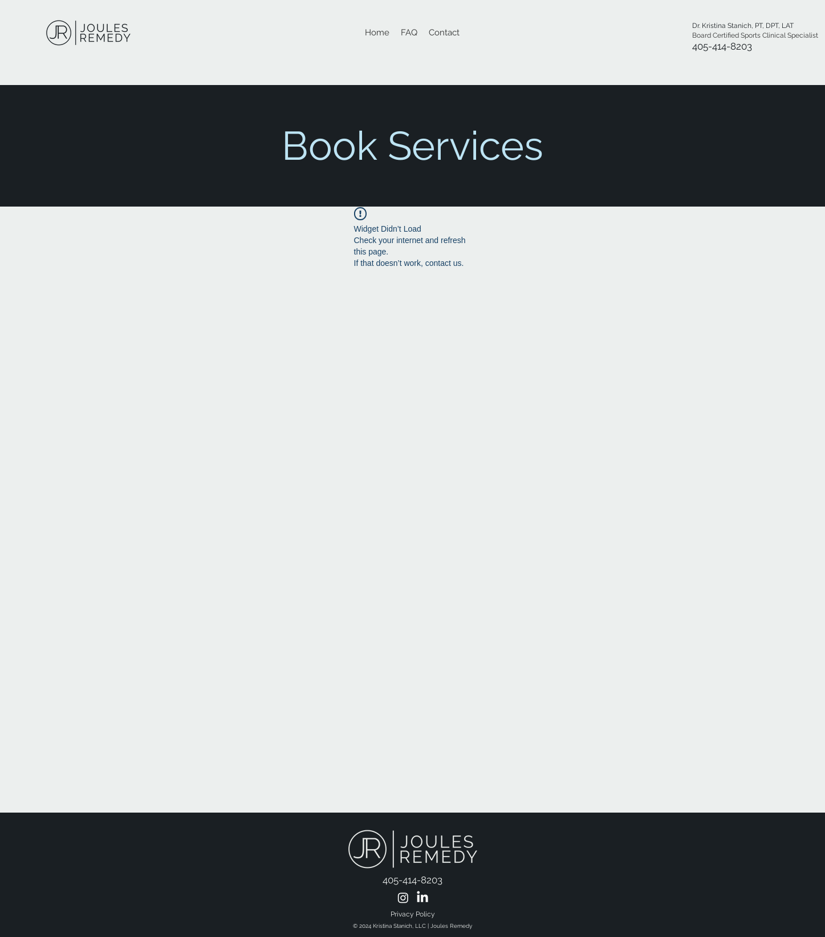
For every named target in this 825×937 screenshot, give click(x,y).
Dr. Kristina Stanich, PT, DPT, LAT (743, 26)
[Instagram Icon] (403, 897)
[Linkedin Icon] (422, 897)
